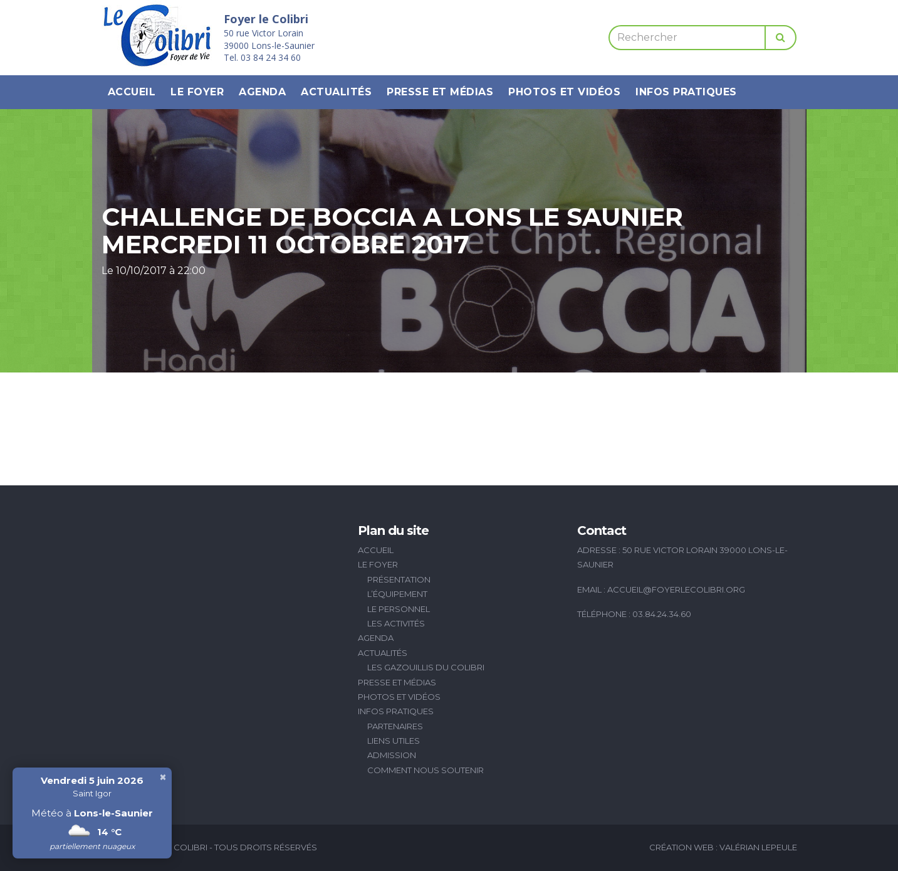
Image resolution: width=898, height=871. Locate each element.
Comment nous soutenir (425, 770)
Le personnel (398, 609)
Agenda (262, 92)
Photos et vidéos (564, 92)
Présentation (399, 579)
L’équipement (397, 594)
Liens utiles (393, 741)
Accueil (132, 92)
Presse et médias (440, 92)
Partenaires (395, 726)
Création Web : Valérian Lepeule (723, 847)
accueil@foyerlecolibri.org (676, 589)
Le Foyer (197, 92)
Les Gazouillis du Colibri (425, 667)
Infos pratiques (686, 92)
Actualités (336, 92)
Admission (391, 755)
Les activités (396, 623)
